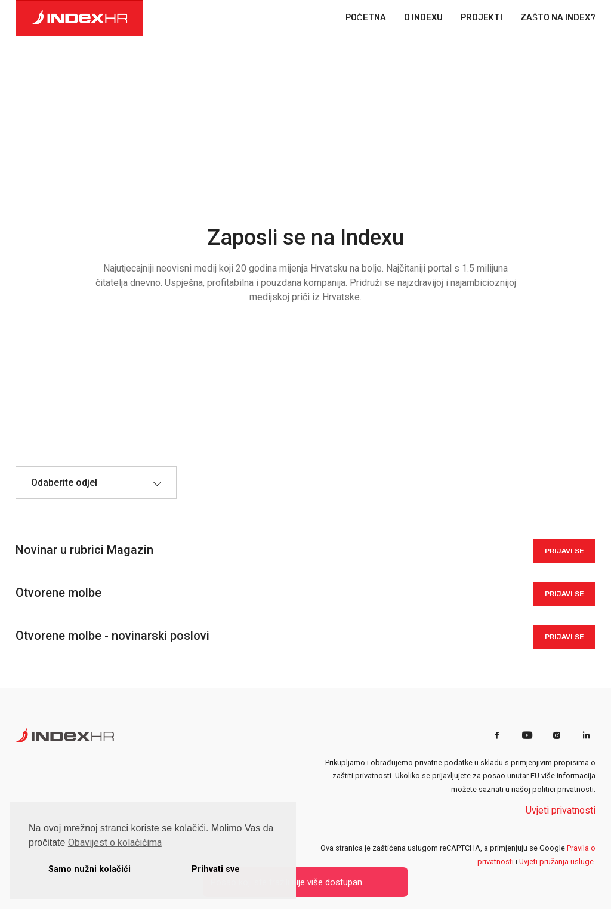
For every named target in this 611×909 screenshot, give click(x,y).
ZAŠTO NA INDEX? (557, 18)
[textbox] (70, 483)
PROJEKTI (481, 18)
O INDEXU (423, 18)
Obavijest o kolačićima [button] (115, 842)
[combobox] (96, 482)
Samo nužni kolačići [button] (89, 869)
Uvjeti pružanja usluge (556, 861)
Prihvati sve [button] (216, 869)
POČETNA (365, 18)
